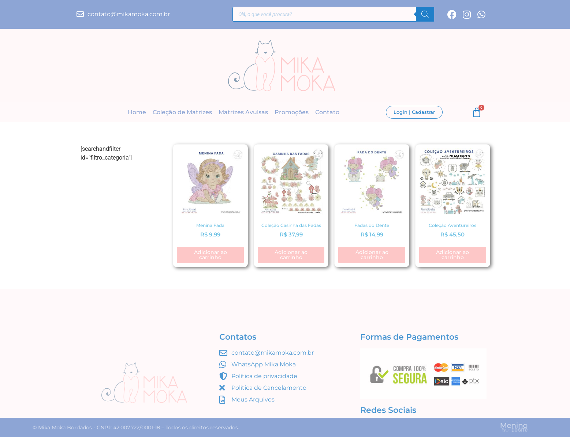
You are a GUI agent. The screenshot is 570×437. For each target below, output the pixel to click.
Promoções (292, 112)
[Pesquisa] (425, 15)
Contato (327, 112)
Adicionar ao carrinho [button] (210, 255)
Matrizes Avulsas (243, 112)
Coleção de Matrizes (182, 112)
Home (137, 112)
